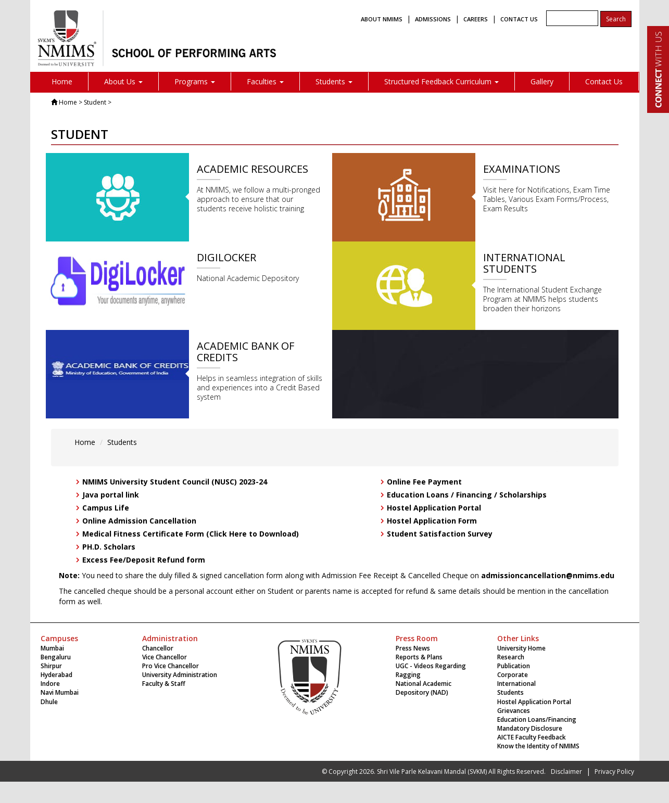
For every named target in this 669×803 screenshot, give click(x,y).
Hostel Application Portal (534, 701)
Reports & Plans (419, 657)
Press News (413, 648)
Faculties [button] (265, 81)
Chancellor (157, 648)
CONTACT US (519, 19)
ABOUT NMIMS (381, 19)
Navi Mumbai (60, 692)
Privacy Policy (614, 771)
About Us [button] (123, 81)
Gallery (542, 81)
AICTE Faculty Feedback (531, 737)
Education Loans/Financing (536, 719)
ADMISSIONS (433, 19)
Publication (513, 665)
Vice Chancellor (164, 657)
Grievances (513, 710)
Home (62, 81)
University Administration (179, 674)
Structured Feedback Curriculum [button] (441, 81)
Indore (50, 683)
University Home (521, 648)
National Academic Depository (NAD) (423, 688)
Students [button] (333, 81)
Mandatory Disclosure (529, 728)
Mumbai (52, 648)
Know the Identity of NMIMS (538, 746)
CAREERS (475, 19)
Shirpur (51, 665)
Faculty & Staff (163, 683)
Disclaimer (566, 771)
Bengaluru (56, 657)
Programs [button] (194, 81)
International (516, 683)
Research (510, 657)
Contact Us (604, 81)
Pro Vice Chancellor (170, 665)
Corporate (512, 674)
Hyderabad (56, 674)
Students (122, 442)
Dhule (49, 701)
